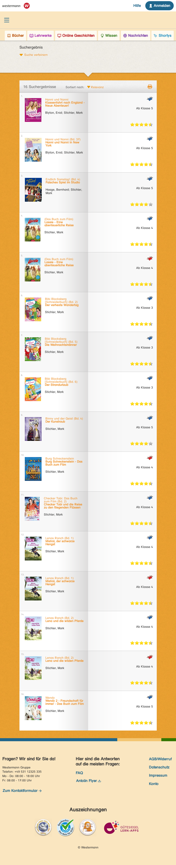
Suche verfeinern (36, 54)
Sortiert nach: (75, 87)
